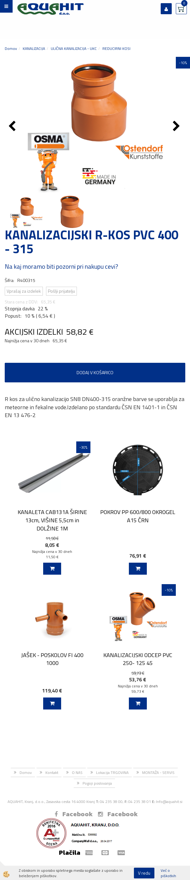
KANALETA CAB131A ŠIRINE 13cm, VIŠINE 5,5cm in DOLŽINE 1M (52, 520)
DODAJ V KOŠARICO (95, 372)
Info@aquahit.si (169, 802)
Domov (11, 48)
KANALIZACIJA (34, 48)
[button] (177, 126)
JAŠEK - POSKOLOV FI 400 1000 (52, 659)
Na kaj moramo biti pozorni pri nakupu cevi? (61, 266)
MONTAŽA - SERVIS (158, 772)
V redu (144, 873)
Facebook (74, 814)
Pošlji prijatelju (61, 291)
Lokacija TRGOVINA (112, 772)
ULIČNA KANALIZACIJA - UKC (74, 48)
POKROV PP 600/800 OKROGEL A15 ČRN (137, 516)
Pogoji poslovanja (97, 783)
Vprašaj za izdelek (24, 291)
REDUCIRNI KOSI (116, 48)
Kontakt (51, 772)
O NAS (77, 772)
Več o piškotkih (168, 873)
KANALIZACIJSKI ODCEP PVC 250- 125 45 (137, 659)
